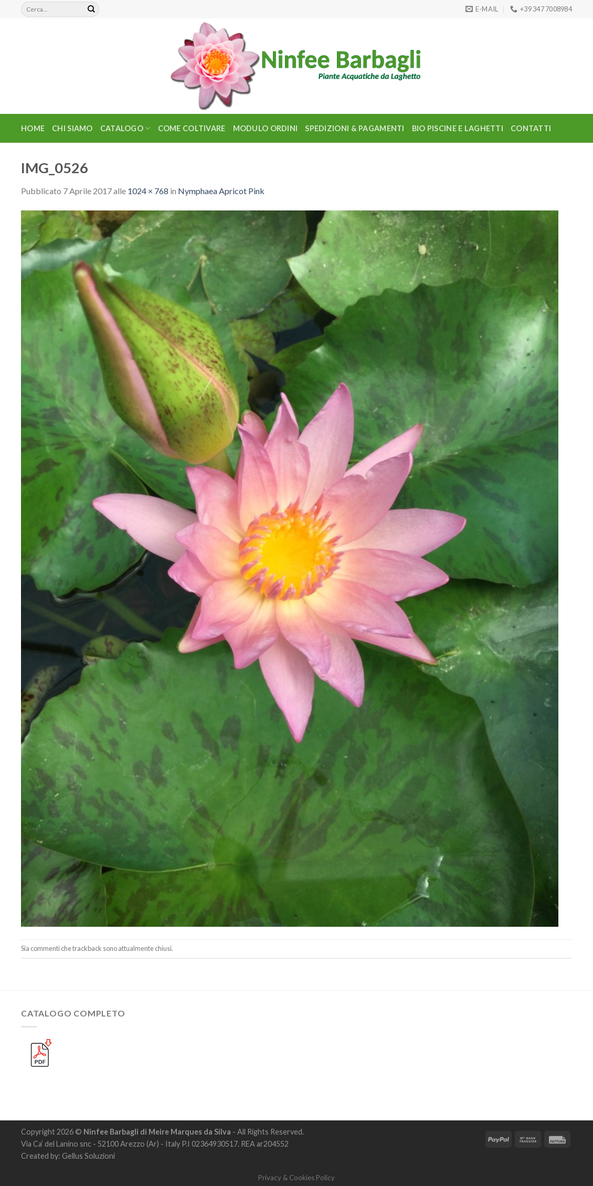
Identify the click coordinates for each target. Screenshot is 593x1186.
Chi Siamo (72, 128)
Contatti (531, 128)
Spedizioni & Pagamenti (354, 128)
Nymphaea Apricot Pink (221, 191)
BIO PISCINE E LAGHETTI (457, 128)
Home (33, 128)
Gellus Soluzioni (88, 1155)
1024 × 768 (148, 191)
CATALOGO (125, 128)
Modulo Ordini (265, 128)
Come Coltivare (192, 128)
